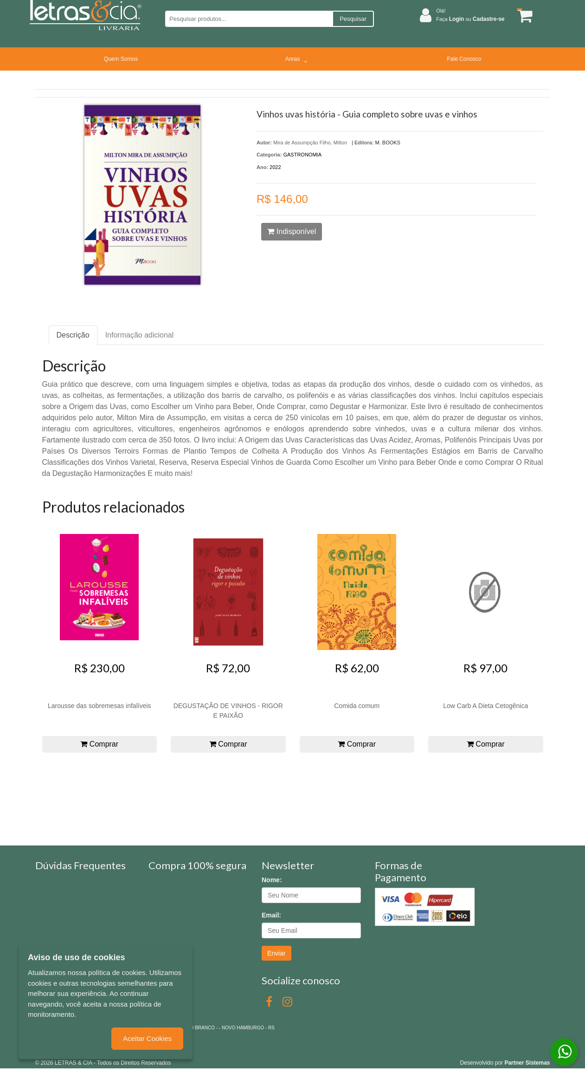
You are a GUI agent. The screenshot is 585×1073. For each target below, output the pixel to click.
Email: (271, 915)
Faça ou (470, 19)
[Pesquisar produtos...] (249, 19)
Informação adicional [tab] (139, 335)
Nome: (272, 880)
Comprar (99, 744)
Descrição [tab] (73, 335)
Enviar (276, 953)
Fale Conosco (464, 59)
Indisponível (291, 231)
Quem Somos (121, 59)
